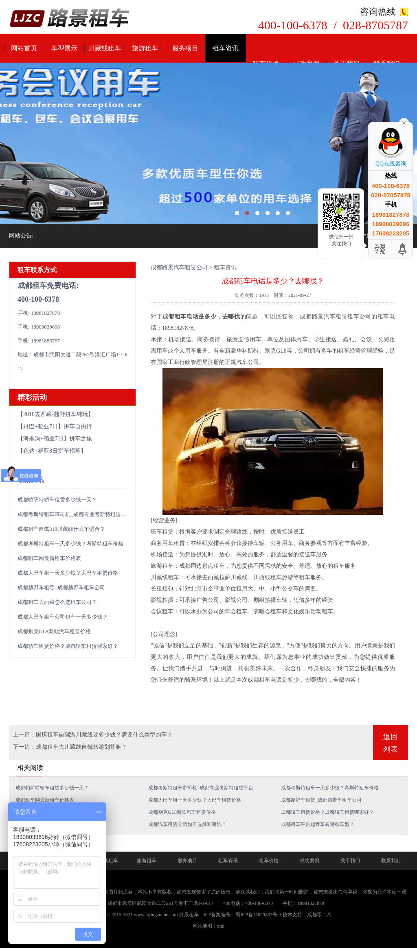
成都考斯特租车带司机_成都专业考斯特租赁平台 (75, 514)
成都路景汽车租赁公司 (179, 267)
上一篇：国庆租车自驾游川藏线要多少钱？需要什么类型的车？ (93, 735)
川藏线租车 (104, 48)
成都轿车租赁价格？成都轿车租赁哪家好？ (68, 646)
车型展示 (64, 48)
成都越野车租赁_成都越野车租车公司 (61, 587)
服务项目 (185, 48)
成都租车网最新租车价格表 (49, 558)
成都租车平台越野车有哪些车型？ (317, 824)
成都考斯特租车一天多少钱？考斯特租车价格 (70, 543)
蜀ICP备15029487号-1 (258, 914)
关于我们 (350, 860)
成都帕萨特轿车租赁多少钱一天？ (57, 500)
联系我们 (391, 860)
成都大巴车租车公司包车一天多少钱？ (63, 617)
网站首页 (24, 48)
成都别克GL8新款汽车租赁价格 (54, 631)
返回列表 (390, 743)
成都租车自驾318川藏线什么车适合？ (61, 529)
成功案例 (309, 860)
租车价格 (269, 860)
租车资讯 (226, 48)
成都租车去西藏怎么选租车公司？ (57, 602)
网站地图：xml (209, 926)
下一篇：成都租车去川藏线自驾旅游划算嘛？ (70, 747)
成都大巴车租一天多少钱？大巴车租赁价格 (68, 573)
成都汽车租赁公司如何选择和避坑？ (187, 824)
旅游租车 (145, 48)
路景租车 (189, 914)
